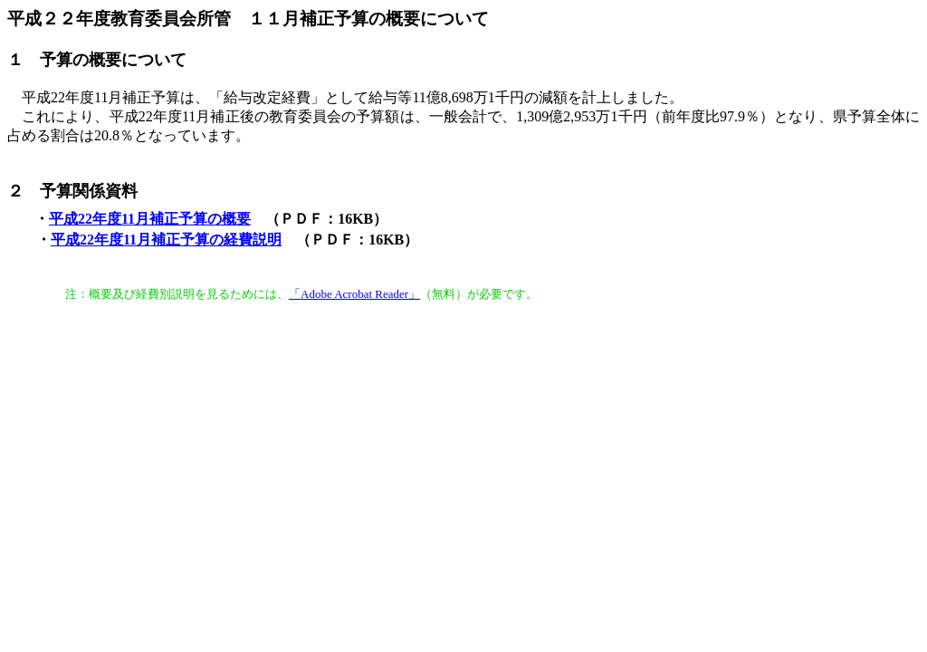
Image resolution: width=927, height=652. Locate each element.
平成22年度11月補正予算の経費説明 (166, 239)
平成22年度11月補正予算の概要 (150, 218)
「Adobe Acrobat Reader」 (354, 294)
